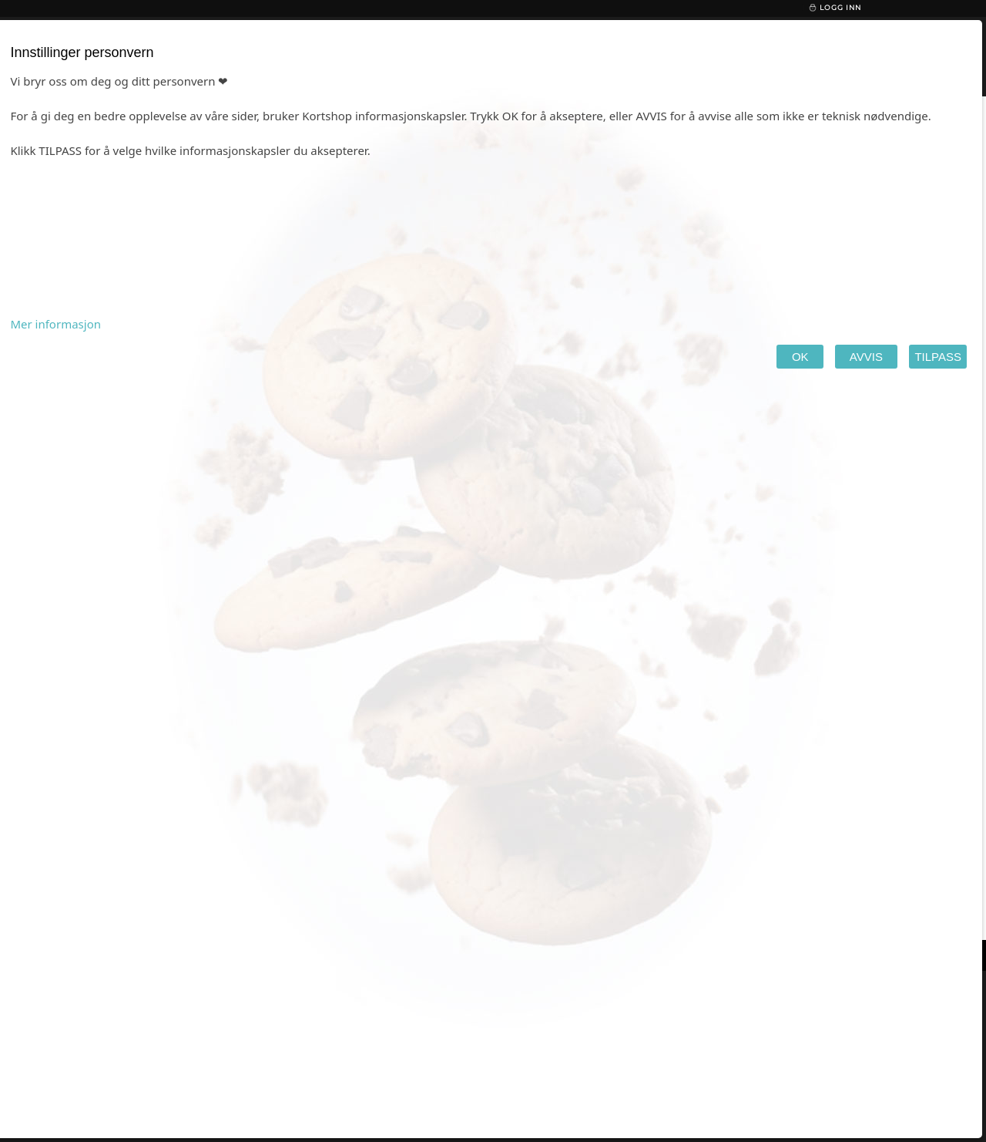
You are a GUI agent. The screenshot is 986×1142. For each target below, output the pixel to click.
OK (800, 356)
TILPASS (937, 356)
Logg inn (834, 7)
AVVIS (866, 356)
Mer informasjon (55, 324)
